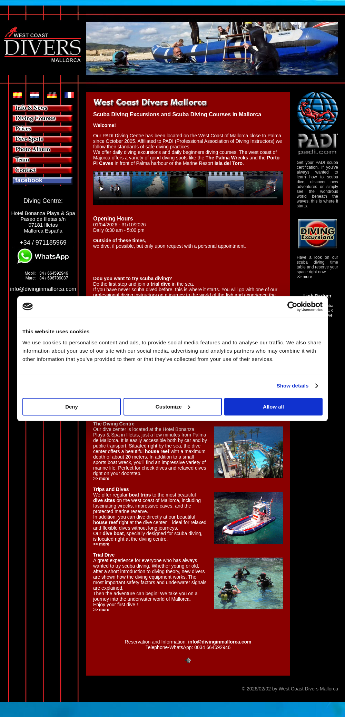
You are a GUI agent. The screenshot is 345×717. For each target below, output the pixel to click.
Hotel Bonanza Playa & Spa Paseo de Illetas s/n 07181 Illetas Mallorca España (43, 222)
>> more (101, 544)
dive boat (113, 533)
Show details (293, 386)
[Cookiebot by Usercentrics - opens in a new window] (292, 306)
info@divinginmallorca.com (43, 289)
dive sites (104, 500)
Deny (71, 407)
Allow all (273, 407)
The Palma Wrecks (227, 157)
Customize (173, 407)
